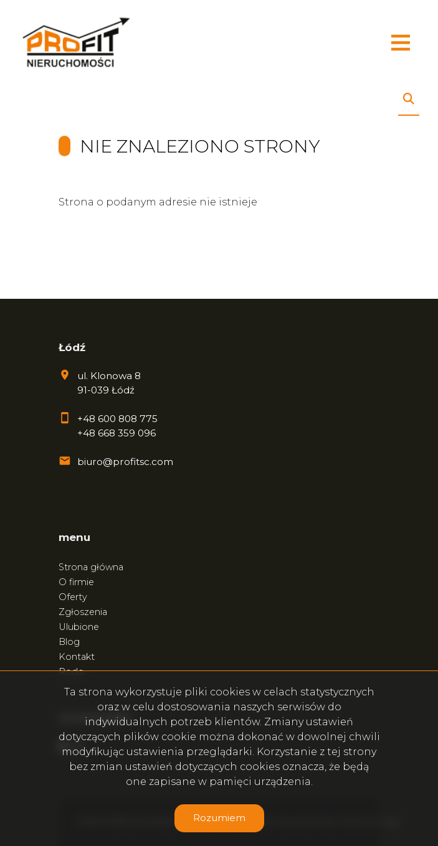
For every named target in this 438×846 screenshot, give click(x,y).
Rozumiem (219, 818)
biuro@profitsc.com (125, 462)
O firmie (76, 582)
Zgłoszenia (83, 612)
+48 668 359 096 (116, 433)
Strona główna (91, 567)
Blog (69, 641)
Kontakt (77, 656)
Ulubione (79, 626)
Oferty (73, 597)
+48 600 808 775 (117, 419)
